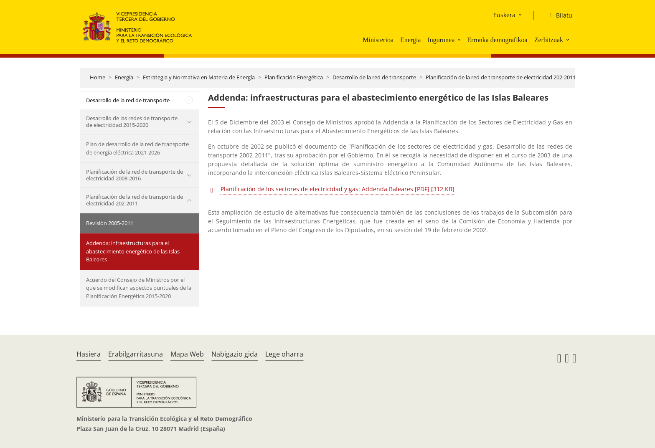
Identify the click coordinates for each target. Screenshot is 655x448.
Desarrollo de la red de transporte (374, 77)
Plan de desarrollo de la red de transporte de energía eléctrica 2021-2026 (137, 148)
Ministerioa (378, 39)
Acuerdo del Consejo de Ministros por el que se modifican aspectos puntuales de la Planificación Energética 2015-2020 (138, 288)
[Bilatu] (558, 15)
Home (97, 77)
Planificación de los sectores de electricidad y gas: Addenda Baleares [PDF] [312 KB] (337, 189)
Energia (410, 39)
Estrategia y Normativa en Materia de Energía (199, 77)
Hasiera (88, 354)
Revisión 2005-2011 (109, 223)
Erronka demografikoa (497, 39)
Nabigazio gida (234, 354)
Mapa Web (187, 354)
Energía (124, 77)
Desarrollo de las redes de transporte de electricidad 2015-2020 (132, 121)
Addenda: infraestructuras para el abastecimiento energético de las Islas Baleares (133, 251)
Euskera (504, 15)
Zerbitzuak (548, 39)
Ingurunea (440, 39)
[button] (460, 39)
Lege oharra (284, 354)
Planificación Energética (293, 77)
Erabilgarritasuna (135, 354)
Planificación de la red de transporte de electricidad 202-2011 (501, 77)
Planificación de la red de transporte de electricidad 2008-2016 (134, 175)
